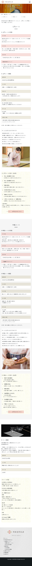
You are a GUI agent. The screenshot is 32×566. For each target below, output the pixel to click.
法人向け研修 (9, 544)
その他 (23, 16)
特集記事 (6, 552)
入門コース (4, 16)
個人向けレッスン (9, 543)
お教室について (7, 541)
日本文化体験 (9, 549)
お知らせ (6, 554)
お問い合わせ (7, 551)
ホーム (5, 538)
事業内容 (6, 546)
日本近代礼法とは (8, 540)
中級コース (14, 16)
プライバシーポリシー (16, 535)
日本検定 (8, 547)
